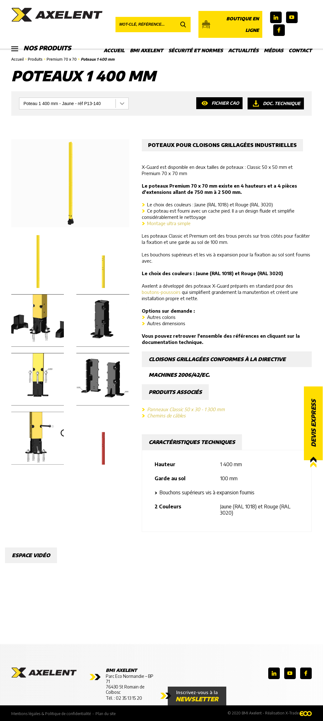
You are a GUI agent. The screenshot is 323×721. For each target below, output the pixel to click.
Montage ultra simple (169, 223)
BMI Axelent (146, 50)
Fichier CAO (225, 103)
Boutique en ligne (230, 24)
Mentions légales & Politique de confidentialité (51, 713)
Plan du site (105, 713)
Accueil (114, 50)
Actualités (243, 50)
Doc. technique (281, 103)
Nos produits (41, 48)
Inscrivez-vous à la (197, 696)
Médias (273, 50)
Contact (300, 50)
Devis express (313, 423)
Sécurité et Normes (195, 50)
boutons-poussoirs (161, 292)
